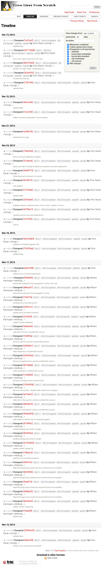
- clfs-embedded (75, 59)
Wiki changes (74, 63)
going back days (77, 37)
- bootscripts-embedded (79, 54)
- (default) (73, 52)
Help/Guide (69, 12)
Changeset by (32, 42)
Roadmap (44, 16)
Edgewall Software (30, 564)
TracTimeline (59, 551)
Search (94, 16)
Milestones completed (78, 45)
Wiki (19, 16)
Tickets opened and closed (79, 47)
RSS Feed (52, 558)
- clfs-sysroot (74, 61)
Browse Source (61, 16)
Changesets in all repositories (81, 49)
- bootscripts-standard (78, 56)
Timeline (30, 16)
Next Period (92, 21)
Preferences (94, 12)
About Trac (81, 12)
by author (80, 41)
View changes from (81, 33)
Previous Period (77, 21)
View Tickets (80, 16)
